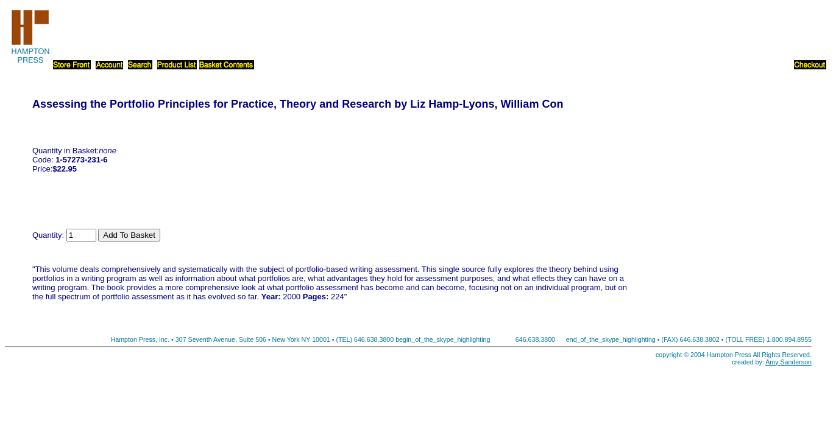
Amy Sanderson (788, 362)
